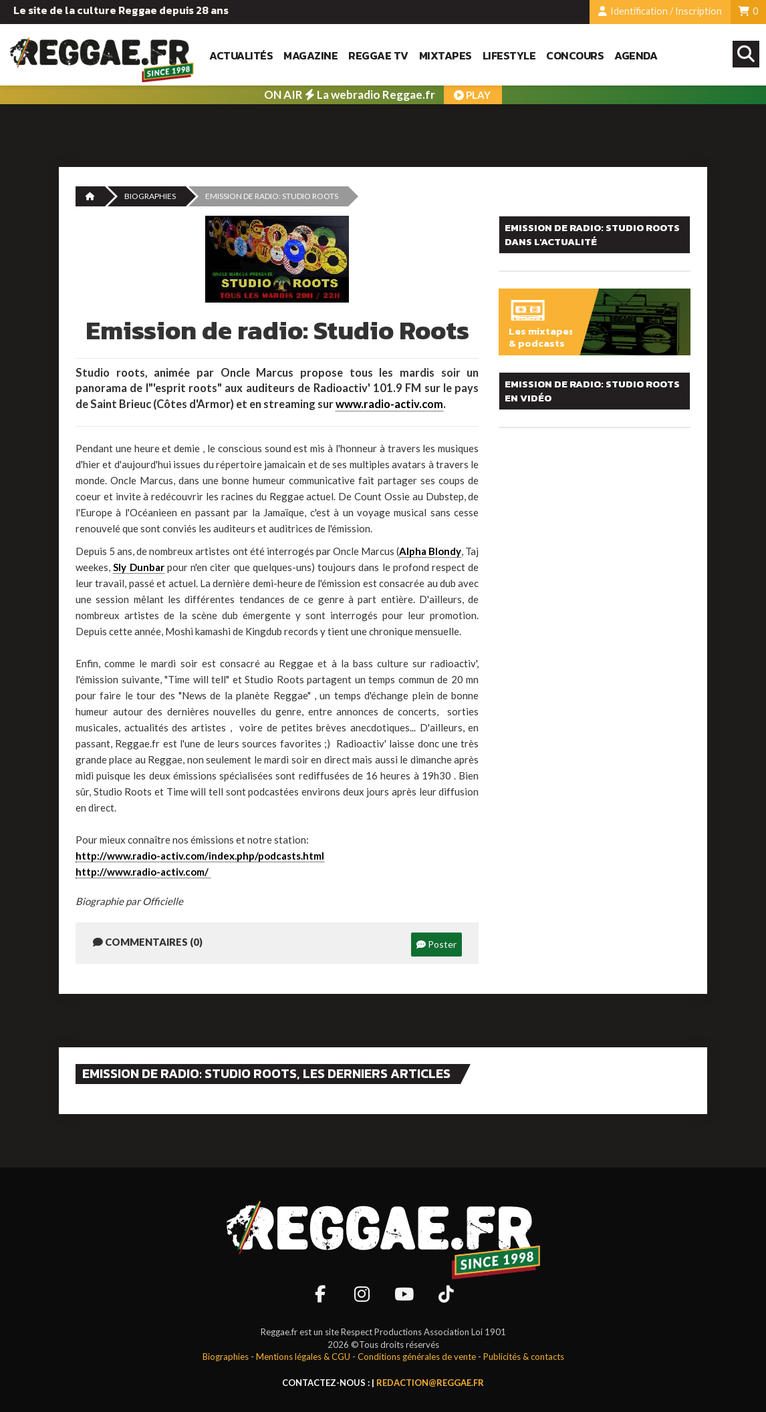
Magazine (310, 55)
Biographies (150, 196)
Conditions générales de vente (417, 1356)
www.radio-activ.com (389, 404)
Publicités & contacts (523, 1356)
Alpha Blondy (430, 551)
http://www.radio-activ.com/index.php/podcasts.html (200, 856)
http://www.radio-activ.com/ (143, 872)
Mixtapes (445, 55)
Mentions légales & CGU (303, 1356)
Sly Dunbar (138, 567)
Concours (575, 55)
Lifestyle (509, 55)
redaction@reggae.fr (430, 1382)
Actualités (241, 55)
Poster (436, 944)
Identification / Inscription (660, 11)
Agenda (635, 55)
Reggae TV (378, 55)
